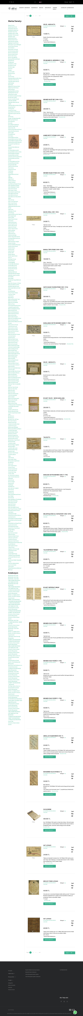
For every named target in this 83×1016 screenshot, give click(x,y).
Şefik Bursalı (11, 492)
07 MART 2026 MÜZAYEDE (14, 682)
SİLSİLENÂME (47, 809)
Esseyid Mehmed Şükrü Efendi (15, 140)
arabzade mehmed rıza (13, 79)
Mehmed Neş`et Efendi (13, 352)
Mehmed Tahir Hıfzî (12, 388)
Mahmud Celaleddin (12, 300)
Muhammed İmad (12, 422)
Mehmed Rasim (11, 361)
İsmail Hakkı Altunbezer (13, 264)
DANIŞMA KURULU (55, 8)
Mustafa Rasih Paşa (12, 449)
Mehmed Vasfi (11, 390)
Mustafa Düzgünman (13, 435)
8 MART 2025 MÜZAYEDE (14, 599)
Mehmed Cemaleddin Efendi (14, 318)
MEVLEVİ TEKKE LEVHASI (50, 881)
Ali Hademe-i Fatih (12, 63)
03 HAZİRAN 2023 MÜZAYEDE (15, 698)
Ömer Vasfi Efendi (12, 465)
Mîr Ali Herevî (11, 417)
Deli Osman (10, 116)
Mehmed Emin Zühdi (13, 328)
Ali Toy (9, 75)
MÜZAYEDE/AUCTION (13, 575)
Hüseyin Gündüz (11, 243)
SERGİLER (41, 7)
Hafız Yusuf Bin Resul (13, 201)
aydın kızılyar (11, 83)
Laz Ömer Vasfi (11, 294)
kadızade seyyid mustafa (14, 275)
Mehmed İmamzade (13, 344)
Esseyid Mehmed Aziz (13, 137)
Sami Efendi (11, 489)
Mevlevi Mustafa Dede (13, 411)
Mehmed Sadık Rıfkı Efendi (14, 368)
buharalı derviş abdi (12, 94)
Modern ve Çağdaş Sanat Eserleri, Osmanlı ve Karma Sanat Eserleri (14, 596)
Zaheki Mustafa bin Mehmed (14, 568)
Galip (9, 176)
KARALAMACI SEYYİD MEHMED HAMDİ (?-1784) (57, 323)
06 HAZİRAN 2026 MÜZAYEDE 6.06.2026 (49, 26)
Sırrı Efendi (10, 531)
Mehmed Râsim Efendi (13, 363)
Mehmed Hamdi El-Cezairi (14, 334)
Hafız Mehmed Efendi (13, 193)
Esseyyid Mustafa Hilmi (13, 163)
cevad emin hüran (12, 110)
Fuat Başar (10, 172)
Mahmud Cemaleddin (13, 302)
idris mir (10, 257)
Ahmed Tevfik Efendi (13, 52)
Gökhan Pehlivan (12, 180)
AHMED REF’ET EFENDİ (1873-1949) (53, 135)
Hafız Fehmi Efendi (12, 188)
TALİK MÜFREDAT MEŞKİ (50, 550)
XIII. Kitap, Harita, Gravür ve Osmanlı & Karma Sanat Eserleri (14, 657)
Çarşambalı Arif (11, 107)
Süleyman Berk (11, 534)
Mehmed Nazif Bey (12, 350)
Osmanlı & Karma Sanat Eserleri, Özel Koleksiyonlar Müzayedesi (14, 662)
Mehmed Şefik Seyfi (12, 376)
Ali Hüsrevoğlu (11, 67)
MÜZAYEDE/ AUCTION (13, 577)
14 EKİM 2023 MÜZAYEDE (14, 590)
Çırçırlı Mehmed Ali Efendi (14, 111)
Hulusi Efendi (11, 240)
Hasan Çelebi (11, 217)
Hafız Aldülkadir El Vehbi (13, 187)
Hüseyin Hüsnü (11, 248)
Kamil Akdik (10, 276)
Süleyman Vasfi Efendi (13, 541)
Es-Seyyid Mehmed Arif (13, 150)
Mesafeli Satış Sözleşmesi (30, 972)
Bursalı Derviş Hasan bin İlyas (14, 95)
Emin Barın (10, 135)
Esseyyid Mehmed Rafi (13, 155)
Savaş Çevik (11, 491)
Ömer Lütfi (10, 464)
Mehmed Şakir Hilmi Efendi (14, 371)
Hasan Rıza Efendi (12, 222)
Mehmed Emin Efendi (13, 324)
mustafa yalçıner (12, 454)
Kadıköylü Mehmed (12, 272)
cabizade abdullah (12, 100)
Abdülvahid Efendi (12, 38)
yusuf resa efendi (12, 565)
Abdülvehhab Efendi (12, 39)
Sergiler (10, 980)
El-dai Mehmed (11, 134)
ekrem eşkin (11, 132)
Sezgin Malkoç (11, 529)
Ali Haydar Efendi (12, 65)
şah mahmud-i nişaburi (13, 488)
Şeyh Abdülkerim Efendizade (14, 499)
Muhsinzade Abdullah (13, 427)
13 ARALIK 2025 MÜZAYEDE (14, 716)
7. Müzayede (11, 684)
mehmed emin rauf (12, 326)
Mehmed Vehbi (11, 392)
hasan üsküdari (11, 230)
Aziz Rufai (10, 84)
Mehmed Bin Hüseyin (13, 316)
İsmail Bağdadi (11, 262)
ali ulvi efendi (11, 76)
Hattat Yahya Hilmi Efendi (14, 236)
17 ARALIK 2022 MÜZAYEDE (14, 719)
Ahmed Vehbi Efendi (13, 54)
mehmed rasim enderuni (13, 364)
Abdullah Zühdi (11, 36)
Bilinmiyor (10, 569)
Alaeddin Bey (11, 60)
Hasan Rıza (10, 220)
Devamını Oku (47, 81)
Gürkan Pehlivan (11, 182)
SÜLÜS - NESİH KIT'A (49, 24)
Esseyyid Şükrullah (12, 164)
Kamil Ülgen (10, 278)
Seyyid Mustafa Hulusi (13, 526)
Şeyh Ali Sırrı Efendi (12, 502)
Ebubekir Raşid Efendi (13, 126)
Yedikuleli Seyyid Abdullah (14, 555)
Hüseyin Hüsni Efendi (13, 246)
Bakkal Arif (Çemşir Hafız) (14, 86)
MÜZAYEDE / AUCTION (13, 578)
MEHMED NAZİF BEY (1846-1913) (52, 99)
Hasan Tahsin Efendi (12, 228)
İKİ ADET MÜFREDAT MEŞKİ (51, 587)
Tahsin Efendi (11, 547)
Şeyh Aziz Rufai (11, 505)
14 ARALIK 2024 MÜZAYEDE (14, 610)
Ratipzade (10, 478)
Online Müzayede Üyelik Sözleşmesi (32, 976)
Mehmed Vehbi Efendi (13, 393)
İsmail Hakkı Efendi (12, 265)
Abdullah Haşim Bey (12, 31)
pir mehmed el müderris (13, 475)
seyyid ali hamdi (11, 517)
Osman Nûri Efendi (12, 470)
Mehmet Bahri (11, 396)
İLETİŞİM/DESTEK (70, 7)
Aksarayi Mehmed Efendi (14, 59)
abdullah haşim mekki (13, 33)
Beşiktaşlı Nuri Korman (13, 92)
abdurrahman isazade (13, 41)
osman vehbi (11, 473)
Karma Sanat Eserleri (13, 706)
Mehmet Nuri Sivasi (12, 403)
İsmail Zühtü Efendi (12, 268)
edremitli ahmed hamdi (13, 131)
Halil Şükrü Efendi (12, 211)
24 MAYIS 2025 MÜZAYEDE (14, 639)
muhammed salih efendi (13, 424)
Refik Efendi (11, 483)
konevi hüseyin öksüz (13, 292)
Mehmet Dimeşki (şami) (13, 398)
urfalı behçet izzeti (12, 550)
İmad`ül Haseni (11, 260)
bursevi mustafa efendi (13, 99)
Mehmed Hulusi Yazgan (13, 241)
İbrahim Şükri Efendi (12, 256)
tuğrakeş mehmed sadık (13, 549)
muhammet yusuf (12, 425)
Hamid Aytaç (11, 212)
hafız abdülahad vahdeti (13, 185)
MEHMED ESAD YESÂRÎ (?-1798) (52, 623)
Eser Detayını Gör (49, 45)
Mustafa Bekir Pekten (13, 432)
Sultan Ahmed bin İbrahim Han (15, 542)
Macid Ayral (10, 297)
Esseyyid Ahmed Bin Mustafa (14, 142)
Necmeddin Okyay (12, 459)
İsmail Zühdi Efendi (12, 267)
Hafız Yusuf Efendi (12, 203)
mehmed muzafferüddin (14, 347)
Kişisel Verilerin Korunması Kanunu (32, 969)
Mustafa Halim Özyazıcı (13, 436)
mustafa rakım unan (12, 448)
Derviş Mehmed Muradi (13, 124)
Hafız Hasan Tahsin (12, 190)
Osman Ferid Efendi (12, 468)
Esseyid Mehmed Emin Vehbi (14, 139)
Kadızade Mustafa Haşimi (14, 273)
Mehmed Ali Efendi (12, 310)
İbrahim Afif (11, 252)
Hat (65, 26)
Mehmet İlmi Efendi (12, 400)
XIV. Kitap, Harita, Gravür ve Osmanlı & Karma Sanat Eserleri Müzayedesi (14, 688)
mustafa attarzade (12, 430)
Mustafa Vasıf (11, 451)
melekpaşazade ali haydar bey (15, 404)
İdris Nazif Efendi (12, 259)
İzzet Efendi (11, 270)
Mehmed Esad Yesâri (13, 329)
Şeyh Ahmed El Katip (13, 500)
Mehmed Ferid (11, 332)
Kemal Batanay (11, 291)
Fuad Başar (10, 171)
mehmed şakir (11, 369)
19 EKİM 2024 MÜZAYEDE (14, 641)
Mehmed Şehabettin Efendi (14, 377)
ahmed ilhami (11, 47)
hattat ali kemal (11, 233)
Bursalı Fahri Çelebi (12, 97)
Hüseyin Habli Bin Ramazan (14, 244)
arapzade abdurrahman (13, 81)
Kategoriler (10, 983)
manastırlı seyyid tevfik (13, 307)
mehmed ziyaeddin (12, 395)
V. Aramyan (10, 552)
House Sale (10, 721)
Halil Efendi (10, 209)
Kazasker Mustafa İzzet (13, 286)
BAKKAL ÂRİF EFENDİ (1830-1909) (53, 249)
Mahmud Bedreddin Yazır (14, 299)
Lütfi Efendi (10, 296)
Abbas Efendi (11, 25)
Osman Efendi (11, 467)
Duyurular (63, 7)
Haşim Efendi (11, 232)
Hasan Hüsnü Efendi (12, 219)
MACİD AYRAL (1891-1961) (51, 212)
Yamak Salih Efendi (12, 553)
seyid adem (10, 512)
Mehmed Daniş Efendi (13, 320)
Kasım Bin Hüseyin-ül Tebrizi (14, 283)
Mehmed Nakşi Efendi (13, 348)
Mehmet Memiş (11, 401)
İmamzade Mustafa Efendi (14, 305)
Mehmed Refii (11, 366)
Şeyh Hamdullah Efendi (13, 507)
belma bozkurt (11, 89)
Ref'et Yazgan (11, 481)
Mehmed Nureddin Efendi (14, 353)
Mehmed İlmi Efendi (12, 342)
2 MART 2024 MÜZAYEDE (14, 718)
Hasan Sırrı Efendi (12, 227)
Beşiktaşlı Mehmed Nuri (13, 91)
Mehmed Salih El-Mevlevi (14, 372)
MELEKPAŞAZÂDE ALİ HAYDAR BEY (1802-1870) (57, 514)
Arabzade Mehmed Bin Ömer (14, 78)
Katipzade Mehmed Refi (13, 284)
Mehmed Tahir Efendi (13, 387)
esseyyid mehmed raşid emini (15, 156)
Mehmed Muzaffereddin (13, 345)
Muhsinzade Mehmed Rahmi (14, 428)
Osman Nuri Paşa (12, 472)
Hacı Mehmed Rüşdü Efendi (14, 184)
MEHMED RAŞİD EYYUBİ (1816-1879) (53, 173)
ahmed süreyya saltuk (13, 51)
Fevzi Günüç (11, 168)
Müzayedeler (34, 7)
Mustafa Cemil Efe (12, 433)
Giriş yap (66, 2)
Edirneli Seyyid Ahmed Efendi (14, 129)
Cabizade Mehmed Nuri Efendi (15, 105)
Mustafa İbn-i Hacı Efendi (14, 440)
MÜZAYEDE (10, 585)
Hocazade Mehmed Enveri (14, 238)
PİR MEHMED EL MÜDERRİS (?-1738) (53, 60)
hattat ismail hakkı (12, 235)
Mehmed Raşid (11, 358)
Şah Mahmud (11, 486)
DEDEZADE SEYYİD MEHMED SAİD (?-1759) (55, 475)
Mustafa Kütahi (11, 441)
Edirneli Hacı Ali (11, 127)
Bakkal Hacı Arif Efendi (13, 87)
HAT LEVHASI (47, 845)
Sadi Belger (10, 484)
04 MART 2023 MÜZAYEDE (14, 612)
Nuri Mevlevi (11, 462)
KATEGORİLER (48, 7)
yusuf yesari (11, 566)
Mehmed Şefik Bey (12, 374)
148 (39, 15)
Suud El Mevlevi (11, 544)
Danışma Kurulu (11, 989)
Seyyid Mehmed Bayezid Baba (15, 518)
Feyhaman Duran (12, 169)
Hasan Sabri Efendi (12, 225)
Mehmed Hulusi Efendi (13, 340)
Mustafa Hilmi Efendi (13, 438)
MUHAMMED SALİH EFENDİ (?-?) (52, 772)
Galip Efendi (11, 179)
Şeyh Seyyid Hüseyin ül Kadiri (14, 509)
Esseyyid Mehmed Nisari (13, 153)
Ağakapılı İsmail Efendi (13, 43)
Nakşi (9, 456)
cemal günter (11, 108)
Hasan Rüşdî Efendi (12, 224)
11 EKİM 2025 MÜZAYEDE (14, 602)
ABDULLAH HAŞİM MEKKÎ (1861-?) (53, 736)
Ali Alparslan (11, 62)
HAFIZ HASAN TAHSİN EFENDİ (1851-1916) (55, 287)
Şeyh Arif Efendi (11, 504)
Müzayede (10, 630)
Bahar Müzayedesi (12, 670)
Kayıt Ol (70, 2)
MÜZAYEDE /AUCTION (13, 620)
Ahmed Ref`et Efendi (13, 49)
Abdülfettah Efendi (12, 27)
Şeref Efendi (11, 497)
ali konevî (10, 68)
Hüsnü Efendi (11, 251)
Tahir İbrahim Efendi (12, 545)
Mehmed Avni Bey (12, 315)
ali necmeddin (11, 71)
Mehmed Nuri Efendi (12, 355)
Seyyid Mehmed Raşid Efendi (14, 523)
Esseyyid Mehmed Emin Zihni (14, 152)
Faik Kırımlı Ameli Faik (13, 166)
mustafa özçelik (11, 443)
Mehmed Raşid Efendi (13, 360)
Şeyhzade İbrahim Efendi (14, 510)
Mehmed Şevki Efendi (13, 382)
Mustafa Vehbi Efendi (13, 452)
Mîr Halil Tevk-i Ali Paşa (13, 419)
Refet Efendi (11, 480)
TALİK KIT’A (46, 437)
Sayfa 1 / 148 (69, 16)
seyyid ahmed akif (12, 513)
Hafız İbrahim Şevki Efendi (14, 192)
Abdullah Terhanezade (13, 35)
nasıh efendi (11, 457)
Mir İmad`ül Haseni (12, 420)
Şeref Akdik (10, 496)
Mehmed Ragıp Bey (12, 356)
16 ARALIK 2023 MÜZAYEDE (14, 668)
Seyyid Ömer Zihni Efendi (14, 528)
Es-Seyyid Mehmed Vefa (13, 161)
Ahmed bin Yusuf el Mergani (14, 44)
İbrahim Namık (11, 254)
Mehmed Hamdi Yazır (13, 339)
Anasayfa (21, 7)
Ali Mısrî (10, 70)
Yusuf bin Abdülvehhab (13, 563)
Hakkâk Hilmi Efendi (12, 204)
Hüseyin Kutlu (11, 249)
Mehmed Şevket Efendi (13, 379)
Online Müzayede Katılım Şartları (32, 974)
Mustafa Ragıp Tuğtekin (13, 444)
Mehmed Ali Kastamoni (13, 312)
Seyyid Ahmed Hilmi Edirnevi (14, 515)
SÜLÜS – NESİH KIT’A (49, 362)
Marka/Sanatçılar (11, 985)
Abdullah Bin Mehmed (13, 30)
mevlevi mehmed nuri (13, 409)
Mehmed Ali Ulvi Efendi (13, 313)
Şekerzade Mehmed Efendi (14, 494)
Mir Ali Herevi (11, 416)
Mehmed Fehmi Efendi (13, 331)
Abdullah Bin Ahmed (12, 28)
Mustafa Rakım (11, 446)
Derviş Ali (10, 123)
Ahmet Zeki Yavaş (12, 55)
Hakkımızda (27, 7)
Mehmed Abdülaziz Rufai (14, 308)
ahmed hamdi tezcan (13, 46)
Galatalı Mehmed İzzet (13, 174)
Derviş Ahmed (11, 121)
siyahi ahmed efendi (12, 533)
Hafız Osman (11, 199)
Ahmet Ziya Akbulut (12, 57)
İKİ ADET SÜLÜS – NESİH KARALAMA (54, 398)
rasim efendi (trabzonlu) (13, 476)
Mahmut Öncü (11, 304)
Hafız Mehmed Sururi (13, 195)
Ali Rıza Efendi (11, 73)
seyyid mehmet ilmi (12, 525)
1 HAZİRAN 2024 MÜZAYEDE (14, 601)
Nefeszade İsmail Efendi (13, 460)
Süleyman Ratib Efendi (13, 536)
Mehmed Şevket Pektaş (13, 380)
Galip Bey (10, 177)
